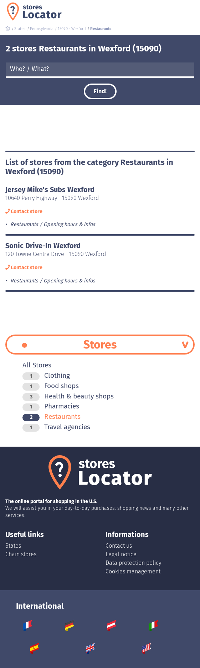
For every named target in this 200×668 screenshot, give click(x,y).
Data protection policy (133, 562)
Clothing (46, 375)
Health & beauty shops (68, 396)
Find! (100, 91)
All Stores (36, 365)
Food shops (50, 386)
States (13, 545)
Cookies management (133, 571)
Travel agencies (56, 427)
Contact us (119, 545)
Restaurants (51, 416)
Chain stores (20, 554)
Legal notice (121, 554)
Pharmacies (50, 406)
